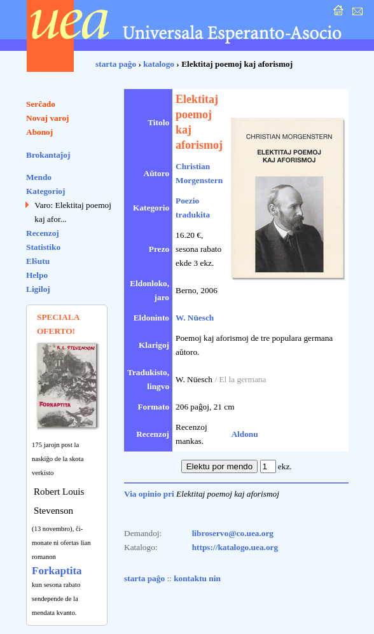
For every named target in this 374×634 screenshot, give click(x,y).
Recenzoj (42, 233)
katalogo (158, 64)
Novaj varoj (47, 118)
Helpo (37, 275)
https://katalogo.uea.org (235, 547)
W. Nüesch (195, 317)
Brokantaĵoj (48, 155)
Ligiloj (38, 289)
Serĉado (40, 104)
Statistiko (43, 247)
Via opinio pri (149, 494)
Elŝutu (38, 261)
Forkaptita (57, 571)
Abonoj (39, 132)
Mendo (39, 177)
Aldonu (244, 434)
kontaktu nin (197, 578)
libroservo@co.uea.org (233, 533)
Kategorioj (45, 191)
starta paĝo (115, 64)
